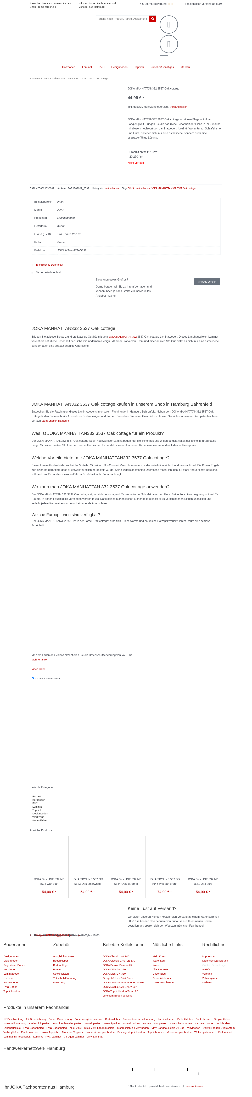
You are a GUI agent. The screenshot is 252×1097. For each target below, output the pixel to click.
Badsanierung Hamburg (18, 1069)
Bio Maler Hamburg (221, 1064)
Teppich (139, 67)
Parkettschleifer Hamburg (137, 1069)
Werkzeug (38, 817)
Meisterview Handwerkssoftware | (100, 1069)
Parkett (36, 796)
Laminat (87, 67)
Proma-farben (222, 1069)
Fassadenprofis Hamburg (33, 1064)
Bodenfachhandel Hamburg (104, 1064)
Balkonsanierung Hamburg (151, 1073)
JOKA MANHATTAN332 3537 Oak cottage (176, 188)
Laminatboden (51, 78)
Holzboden (68, 67)
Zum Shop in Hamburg (56, 420)
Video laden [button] (39, 668)
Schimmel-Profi (96, 1073)
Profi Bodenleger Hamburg (79, 1060)
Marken (185, 67)
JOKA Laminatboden (139, 188)
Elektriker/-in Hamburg (179, 1060)
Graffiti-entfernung (180, 1073)
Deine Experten (43, 1073)
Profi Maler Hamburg (16, 1060)
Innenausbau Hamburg (207, 1073)
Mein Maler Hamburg (111, 1060)
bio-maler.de (240, 1069)
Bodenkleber (40, 820)
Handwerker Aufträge (120, 1073)
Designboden (119, 67)
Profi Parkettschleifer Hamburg (144, 1060)
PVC (101, 67)
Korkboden (39, 799)
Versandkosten (179, 106)
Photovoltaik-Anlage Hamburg (141, 1064)
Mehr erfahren (40, 659)
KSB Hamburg (69, 1069)
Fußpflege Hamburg (235, 1073)
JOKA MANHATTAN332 (123, 336)
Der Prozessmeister (47, 1069)
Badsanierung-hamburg (69, 1073)
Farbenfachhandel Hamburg (67, 1064)
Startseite (35, 78)
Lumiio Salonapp (166, 1069)
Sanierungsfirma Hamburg (211, 1060)
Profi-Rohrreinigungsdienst (194, 1069)
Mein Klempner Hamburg (46, 1060)
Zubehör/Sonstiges (162, 67)
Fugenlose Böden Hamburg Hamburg (184, 1064)
